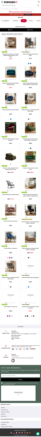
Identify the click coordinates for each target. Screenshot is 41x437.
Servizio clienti (3, 416)
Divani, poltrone (6, 8)
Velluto (23, 20)
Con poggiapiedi (5, 20)
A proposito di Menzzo (5, 422)
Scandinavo (15, 20)
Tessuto (31, 20)
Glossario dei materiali (5, 411)
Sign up (20, 379)
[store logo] (21, 2)
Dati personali (3, 424)
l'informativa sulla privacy (11, 383)
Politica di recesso (4, 409)
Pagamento (3, 414)
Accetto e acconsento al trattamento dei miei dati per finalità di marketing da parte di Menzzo (19, 383)
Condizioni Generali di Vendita (6, 426)
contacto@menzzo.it (15, 355)
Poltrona (12, 8)
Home (2, 8)
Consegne (3, 407)
